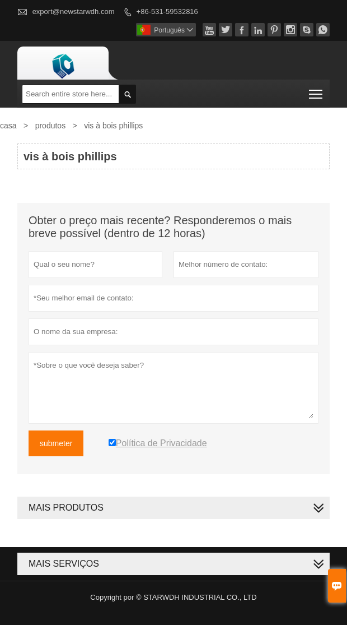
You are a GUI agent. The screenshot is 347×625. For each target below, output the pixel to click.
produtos (50, 125)
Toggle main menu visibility (316, 90)
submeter (56, 443)
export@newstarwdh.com (73, 11)
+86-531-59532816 (167, 11)
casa (8, 125)
